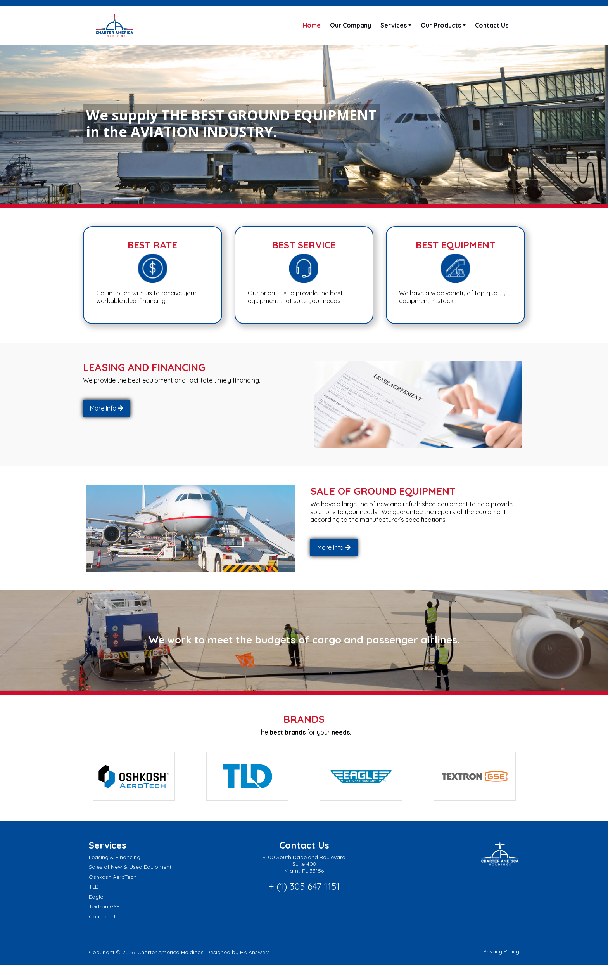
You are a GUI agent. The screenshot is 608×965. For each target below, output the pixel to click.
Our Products (441, 25)
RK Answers (255, 951)
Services (393, 25)
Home (312, 25)
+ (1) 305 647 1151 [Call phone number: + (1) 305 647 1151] (304, 885)
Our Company (350, 25)
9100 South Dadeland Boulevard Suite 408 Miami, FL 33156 (304, 862)
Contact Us (491, 25)
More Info (103, 408)
